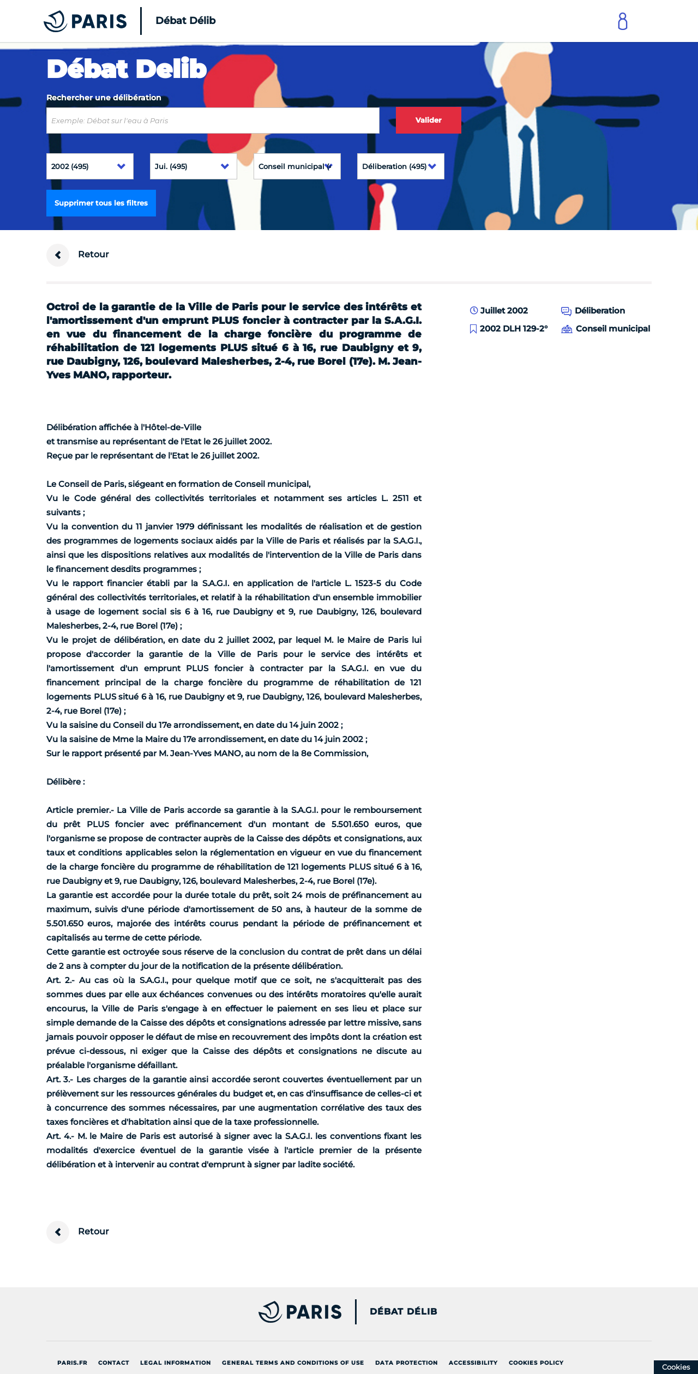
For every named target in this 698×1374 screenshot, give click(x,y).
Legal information (175, 1362)
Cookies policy (536, 1362)
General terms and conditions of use (293, 1362)
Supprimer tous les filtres (101, 202)
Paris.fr (72, 1362)
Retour (77, 255)
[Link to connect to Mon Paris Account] (623, 21)
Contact (113, 1362)
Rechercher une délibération (103, 97)
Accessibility (473, 1362)
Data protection (406, 1362)
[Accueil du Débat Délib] (114, 21)
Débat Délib (403, 1312)
